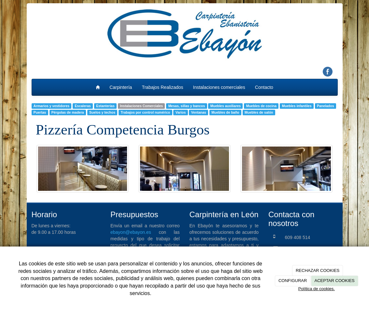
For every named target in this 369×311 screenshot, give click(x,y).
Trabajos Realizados (162, 87)
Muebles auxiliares (225, 106)
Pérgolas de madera (67, 112)
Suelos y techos (102, 112)
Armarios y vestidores (51, 106)
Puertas (40, 112)
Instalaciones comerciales (219, 87)
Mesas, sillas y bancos (186, 106)
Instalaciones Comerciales (141, 106)
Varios (181, 112)
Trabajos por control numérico (145, 112)
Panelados (325, 106)
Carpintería (120, 87)
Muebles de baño (225, 112)
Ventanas (198, 112)
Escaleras (83, 106)
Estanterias (105, 106)
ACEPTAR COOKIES (334, 280)
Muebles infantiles (297, 106)
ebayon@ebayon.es (130, 232)
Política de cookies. (316, 288)
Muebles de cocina (261, 106)
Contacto (264, 87)
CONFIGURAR (292, 280)
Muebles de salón (259, 112)
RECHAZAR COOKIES (317, 270)
